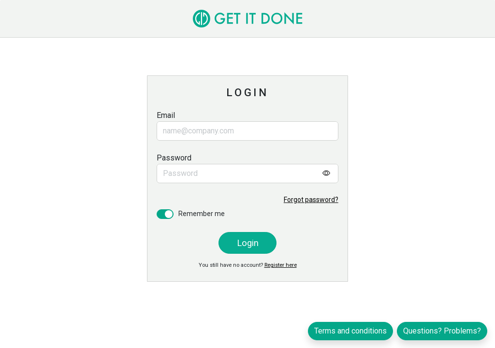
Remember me (201, 214)
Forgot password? (311, 199)
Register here (280, 265)
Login (248, 243)
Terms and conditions (350, 330)
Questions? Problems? (442, 330)
